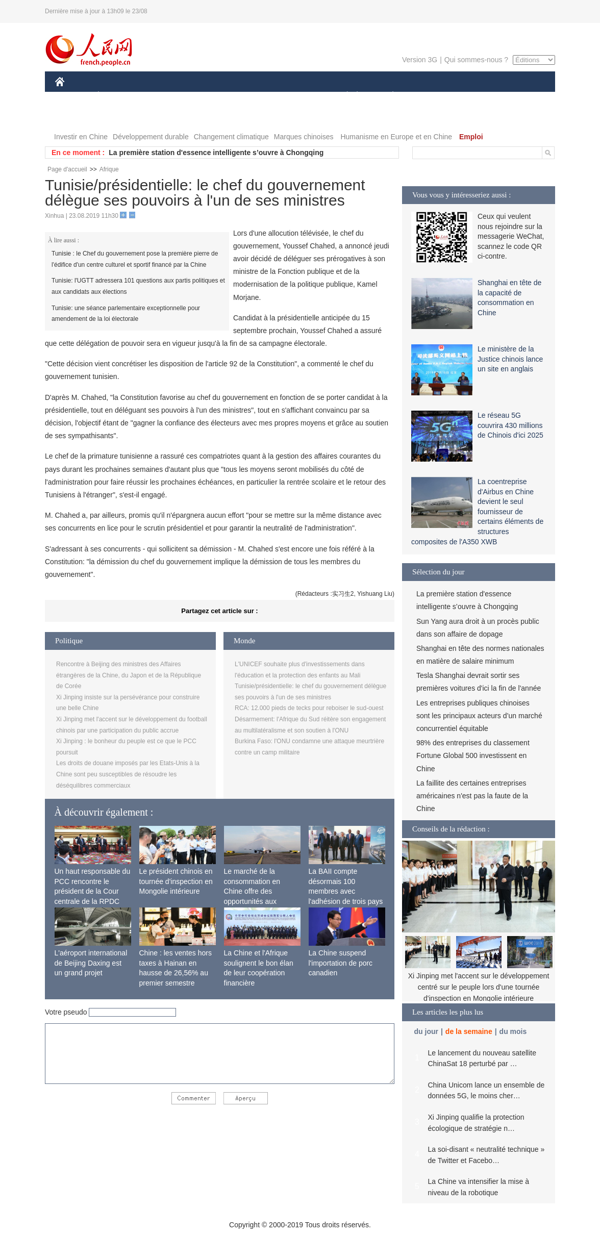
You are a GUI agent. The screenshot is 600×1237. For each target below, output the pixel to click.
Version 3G (419, 60)
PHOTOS (76, 116)
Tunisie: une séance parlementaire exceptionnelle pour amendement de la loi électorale (126, 314)
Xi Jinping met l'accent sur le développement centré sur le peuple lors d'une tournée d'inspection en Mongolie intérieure (478, 987)
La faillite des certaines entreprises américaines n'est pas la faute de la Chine (472, 796)
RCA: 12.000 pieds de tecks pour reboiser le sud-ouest (309, 708)
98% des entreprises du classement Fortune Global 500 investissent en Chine (473, 755)
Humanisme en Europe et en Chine (396, 137)
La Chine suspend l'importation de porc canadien (341, 963)
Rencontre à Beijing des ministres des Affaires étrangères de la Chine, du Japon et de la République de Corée (128, 675)
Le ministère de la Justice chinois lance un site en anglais (510, 359)
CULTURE (297, 96)
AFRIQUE (206, 96)
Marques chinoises (304, 137)
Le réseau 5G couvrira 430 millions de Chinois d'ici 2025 (510, 425)
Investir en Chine (81, 137)
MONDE (163, 96)
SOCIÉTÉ (342, 96)
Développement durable (151, 137)
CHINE (72, 96)
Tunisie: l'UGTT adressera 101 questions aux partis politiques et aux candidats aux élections (138, 286)
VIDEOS (117, 116)
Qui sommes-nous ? (476, 60)
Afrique (109, 169)
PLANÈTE (387, 96)
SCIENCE (251, 96)
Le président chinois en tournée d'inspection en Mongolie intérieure (176, 881)
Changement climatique (231, 137)
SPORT (428, 96)
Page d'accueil (67, 169)
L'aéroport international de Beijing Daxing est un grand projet (91, 963)
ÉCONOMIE (116, 96)
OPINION (520, 96)
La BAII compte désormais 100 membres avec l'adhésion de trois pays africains (346, 891)
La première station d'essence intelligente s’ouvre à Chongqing (216, 152)
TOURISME (472, 96)
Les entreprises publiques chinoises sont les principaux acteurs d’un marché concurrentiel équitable (479, 716)
